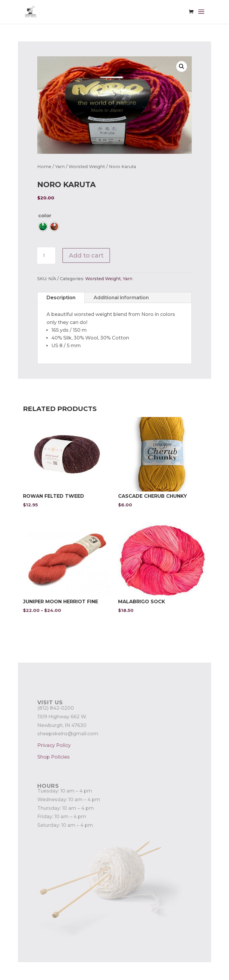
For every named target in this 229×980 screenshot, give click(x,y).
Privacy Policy (54, 745)
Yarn (60, 166)
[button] (181, 66)
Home (44, 166)
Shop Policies (53, 757)
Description (61, 297)
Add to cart (86, 255)
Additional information (121, 297)
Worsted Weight (87, 166)
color (44, 215)
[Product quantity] (46, 255)
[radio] (42, 226)
